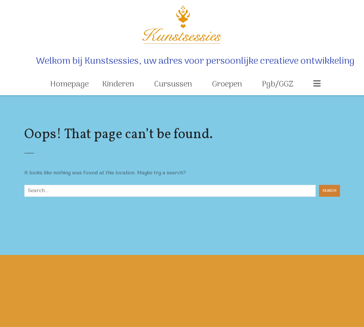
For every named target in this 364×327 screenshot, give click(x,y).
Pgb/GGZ (277, 84)
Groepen (227, 84)
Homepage (69, 84)
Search (329, 191)
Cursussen (173, 84)
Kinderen (118, 84)
